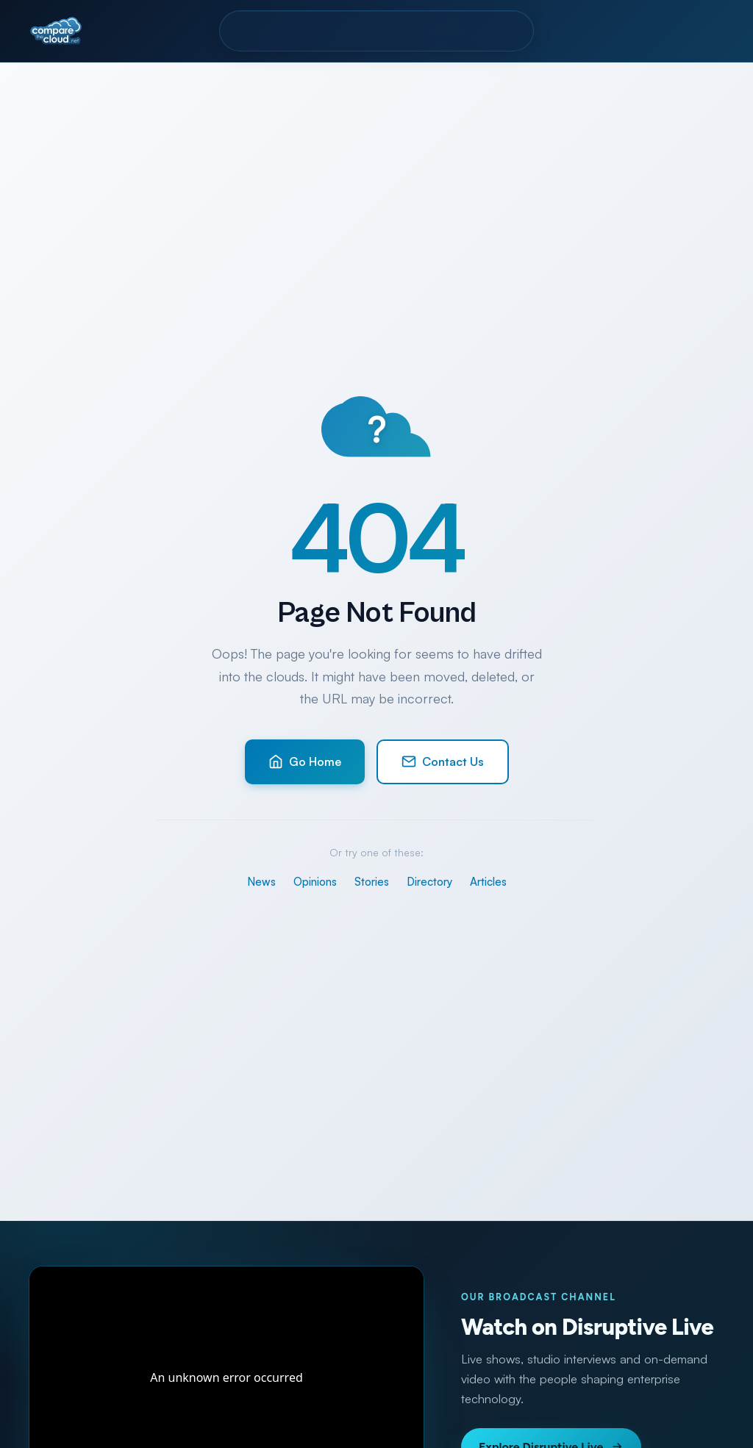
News (261, 882)
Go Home (304, 762)
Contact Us (443, 762)
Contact (493, 30)
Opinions (315, 882)
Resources (407, 30)
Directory (268, 30)
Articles (488, 882)
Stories (371, 882)
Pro (335, 30)
